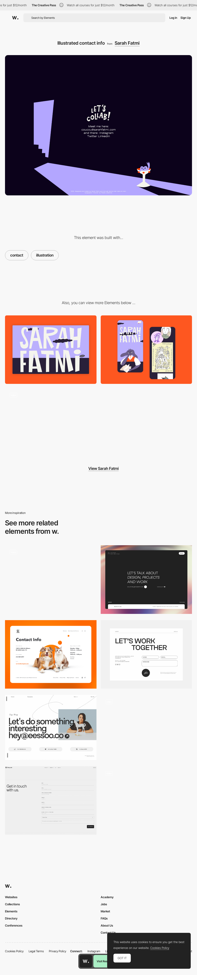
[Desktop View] (51, 349)
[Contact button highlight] (146, 720)
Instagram (94, 951)
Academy (107, 897)
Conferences (13, 925)
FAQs (104, 918)
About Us (107, 925)
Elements (11, 911)
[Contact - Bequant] (51, 800)
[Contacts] (51, 579)
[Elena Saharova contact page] (51, 727)
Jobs (104, 904)
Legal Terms (36, 951)
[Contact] (146, 654)
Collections (12, 904)
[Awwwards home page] (86, 961)
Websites (11, 897)
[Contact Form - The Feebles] (146, 799)
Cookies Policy (14, 951)
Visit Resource (105, 961)
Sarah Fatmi (127, 43)
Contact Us (108, 932)
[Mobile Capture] (146, 349)
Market (105, 911)
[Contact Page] (146, 579)
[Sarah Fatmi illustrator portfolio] (51, 422)
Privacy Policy (57, 951)
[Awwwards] (15, 17)
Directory (11, 918)
